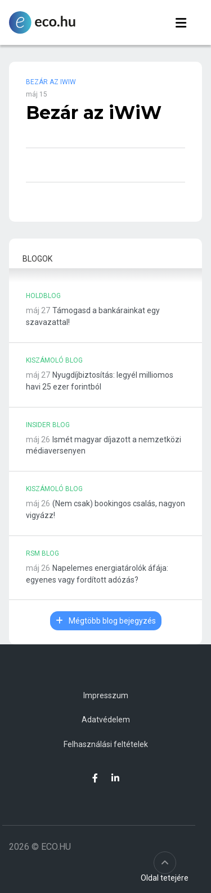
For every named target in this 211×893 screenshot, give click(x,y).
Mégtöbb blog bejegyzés (106, 620)
